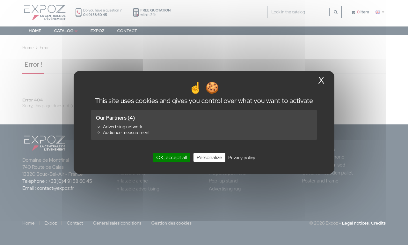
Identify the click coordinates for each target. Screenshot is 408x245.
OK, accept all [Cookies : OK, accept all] (171, 157)
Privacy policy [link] (241, 157)
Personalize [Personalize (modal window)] (209, 157)
